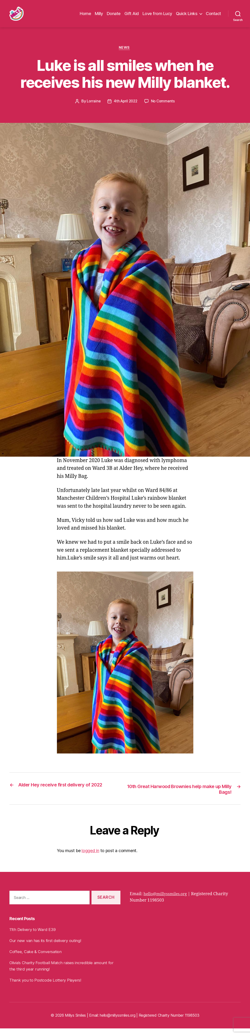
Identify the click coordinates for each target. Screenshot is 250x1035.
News (125, 54)
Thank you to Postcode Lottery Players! (47, 986)
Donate (114, 16)
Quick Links (187, 16)
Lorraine (92, 107)
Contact (213, 16)
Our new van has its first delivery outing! (47, 947)
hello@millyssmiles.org (166, 900)
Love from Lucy (157, 16)
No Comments (164, 107)
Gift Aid (131, 16)
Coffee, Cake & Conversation (37, 958)
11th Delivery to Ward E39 (34, 936)
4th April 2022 (125, 107)
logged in (90, 857)
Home (85, 16)
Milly (99, 16)
